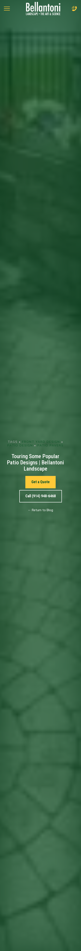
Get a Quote (40, 482)
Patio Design (20, 445)
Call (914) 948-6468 (40, 496)
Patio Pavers (50, 445)
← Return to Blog (40, 510)
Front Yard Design (41, 441)
